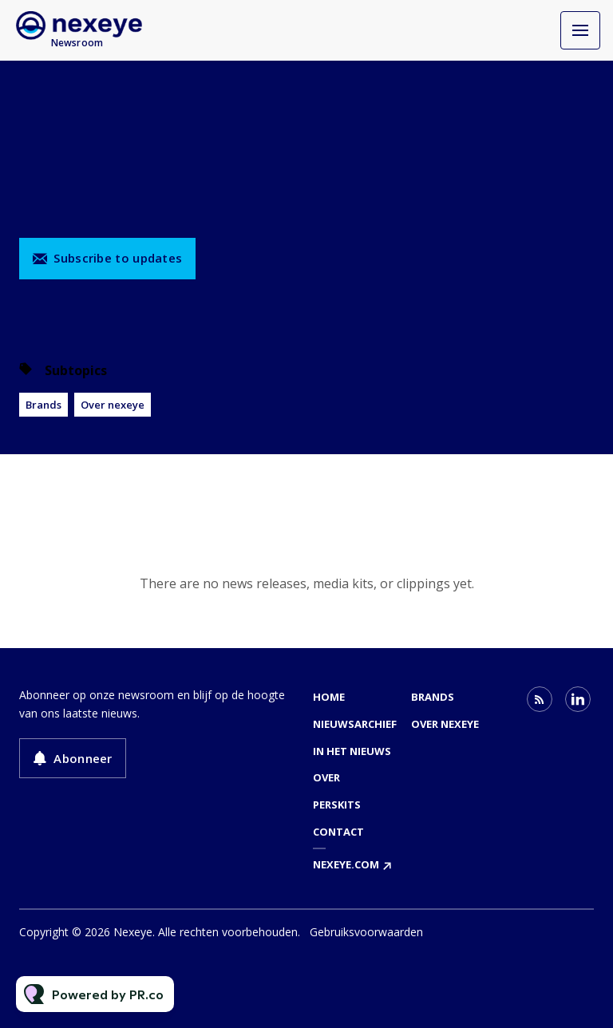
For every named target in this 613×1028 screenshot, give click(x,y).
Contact (338, 831)
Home (329, 697)
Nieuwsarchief (355, 724)
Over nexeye (112, 404)
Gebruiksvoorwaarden (366, 931)
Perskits (337, 804)
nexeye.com (346, 864)
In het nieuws (352, 751)
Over (326, 777)
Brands (43, 404)
